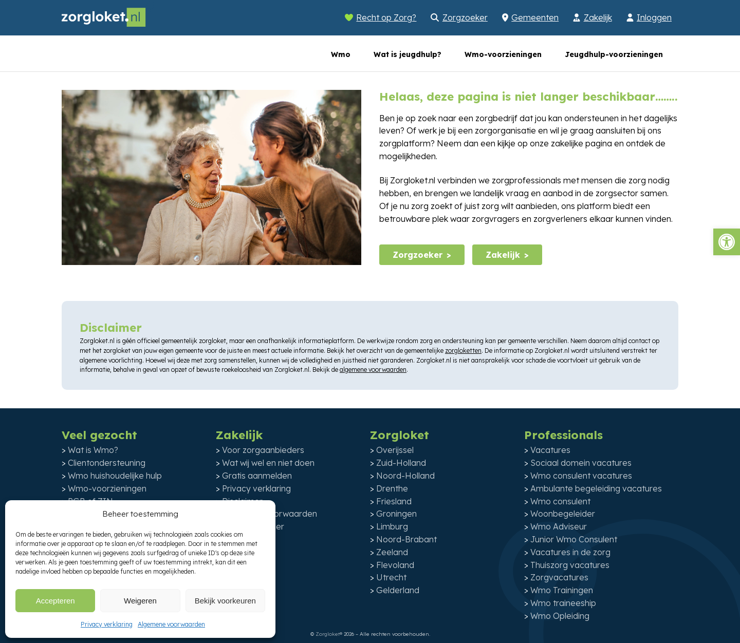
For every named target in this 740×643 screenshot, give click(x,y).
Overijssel (395, 450)
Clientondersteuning (106, 463)
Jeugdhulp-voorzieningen (614, 54)
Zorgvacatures (559, 577)
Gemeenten (535, 17)
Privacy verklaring (107, 624)
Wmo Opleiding (559, 616)
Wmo (340, 54)
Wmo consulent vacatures (581, 475)
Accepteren (55, 600)
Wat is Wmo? (93, 450)
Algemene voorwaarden (171, 624)
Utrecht (391, 577)
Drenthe (392, 488)
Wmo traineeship (563, 603)
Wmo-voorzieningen (503, 54)
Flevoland (395, 565)
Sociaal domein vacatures (581, 463)
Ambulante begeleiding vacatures (596, 488)
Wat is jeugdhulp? (407, 54)
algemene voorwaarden (373, 369)
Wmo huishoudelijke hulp (115, 475)
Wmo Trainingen (561, 590)
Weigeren (140, 600)
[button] (726, 242)
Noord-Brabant (406, 539)
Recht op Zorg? (386, 17)
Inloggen (654, 17)
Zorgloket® (329, 634)
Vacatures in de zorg (570, 552)
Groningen (396, 513)
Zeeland (392, 552)
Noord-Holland (405, 475)
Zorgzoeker (465, 17)
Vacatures (550, 450)
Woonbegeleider (562, 513)
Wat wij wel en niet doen (268, 463)
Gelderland (397, 590)
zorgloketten (463, 350)
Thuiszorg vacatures (569, 565)
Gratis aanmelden (257, 475)
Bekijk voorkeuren (225, 600)
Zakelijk (598, 17)
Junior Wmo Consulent (573, 539)
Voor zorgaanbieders (263, 450)
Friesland (394, 501)
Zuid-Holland (401, 463)
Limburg (392, 526)
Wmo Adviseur (558, 526)
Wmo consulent (560, 501)
